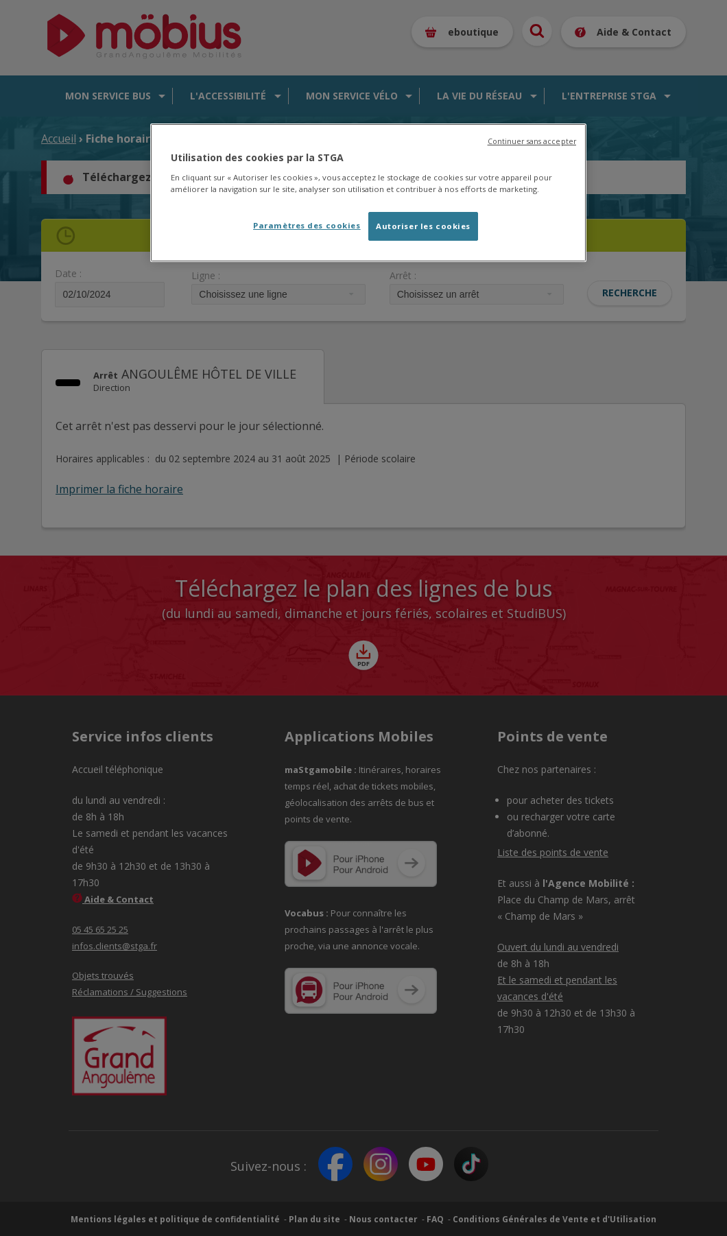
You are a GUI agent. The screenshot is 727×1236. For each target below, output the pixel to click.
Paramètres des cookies (307, 225)
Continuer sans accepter (532, 141)
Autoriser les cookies (423, 226)
